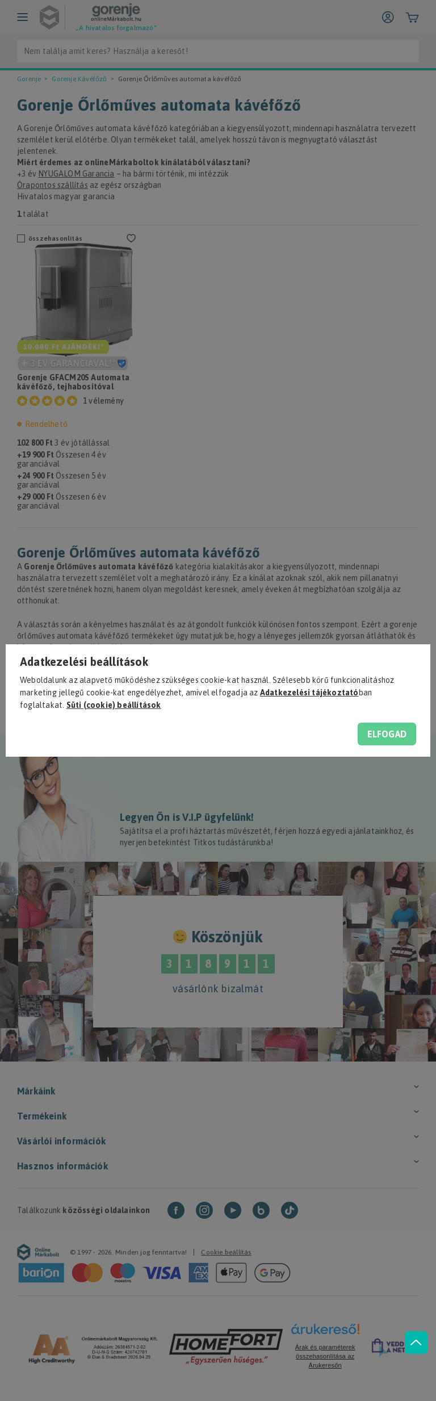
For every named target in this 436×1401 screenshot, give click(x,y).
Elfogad (386, 734)
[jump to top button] (414, 1333)
